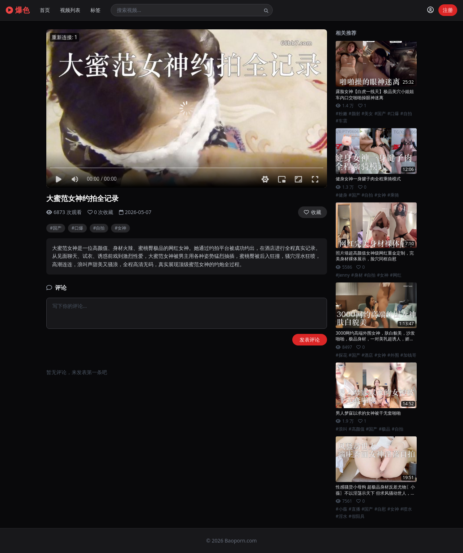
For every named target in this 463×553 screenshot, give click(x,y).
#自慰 (380, 509)
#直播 (354, 509)
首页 (45, 10)
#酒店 (367, 355)
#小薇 (341, 509)
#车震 (341, 121)
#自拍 (99, 228)
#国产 (55, 228)
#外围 (393, 355)
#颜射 (354, 114)
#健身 (341, 195)
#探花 (341, 355)
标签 (95, 10)
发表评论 (310, 339)
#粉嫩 (341, 114)
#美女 (367, 114)
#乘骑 (393, 195)
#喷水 (406, 509)
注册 (448, 10)
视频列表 (70, 10)
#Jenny (343, 275)
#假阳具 (357, 516)
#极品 (384, 429)
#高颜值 (357, 429)
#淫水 (341, 516)
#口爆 (77, 228)
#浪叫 (341, 429)
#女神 (120, 228)
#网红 (396, 275)
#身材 (357, 275)
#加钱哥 (408, 355)
